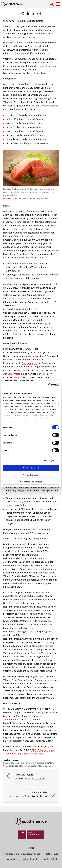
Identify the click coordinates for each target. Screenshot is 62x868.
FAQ (34, 750)
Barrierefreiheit (50, 859)
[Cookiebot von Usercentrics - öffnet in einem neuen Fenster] (48, 384)
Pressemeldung (11, 753)
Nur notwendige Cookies (31, 482)
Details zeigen (48, 460)
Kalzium (38, 352)
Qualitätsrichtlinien (30, 859)
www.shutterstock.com (12, 198)
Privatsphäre (11, 859)
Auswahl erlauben (31, 475)
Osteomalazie (29, 363)
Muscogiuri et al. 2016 (32, 753)
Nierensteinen (10, 719)
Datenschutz (52, 854)
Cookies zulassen (31, 468)
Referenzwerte (45, 750)
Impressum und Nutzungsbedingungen (22, 854)
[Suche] (51, 4)
